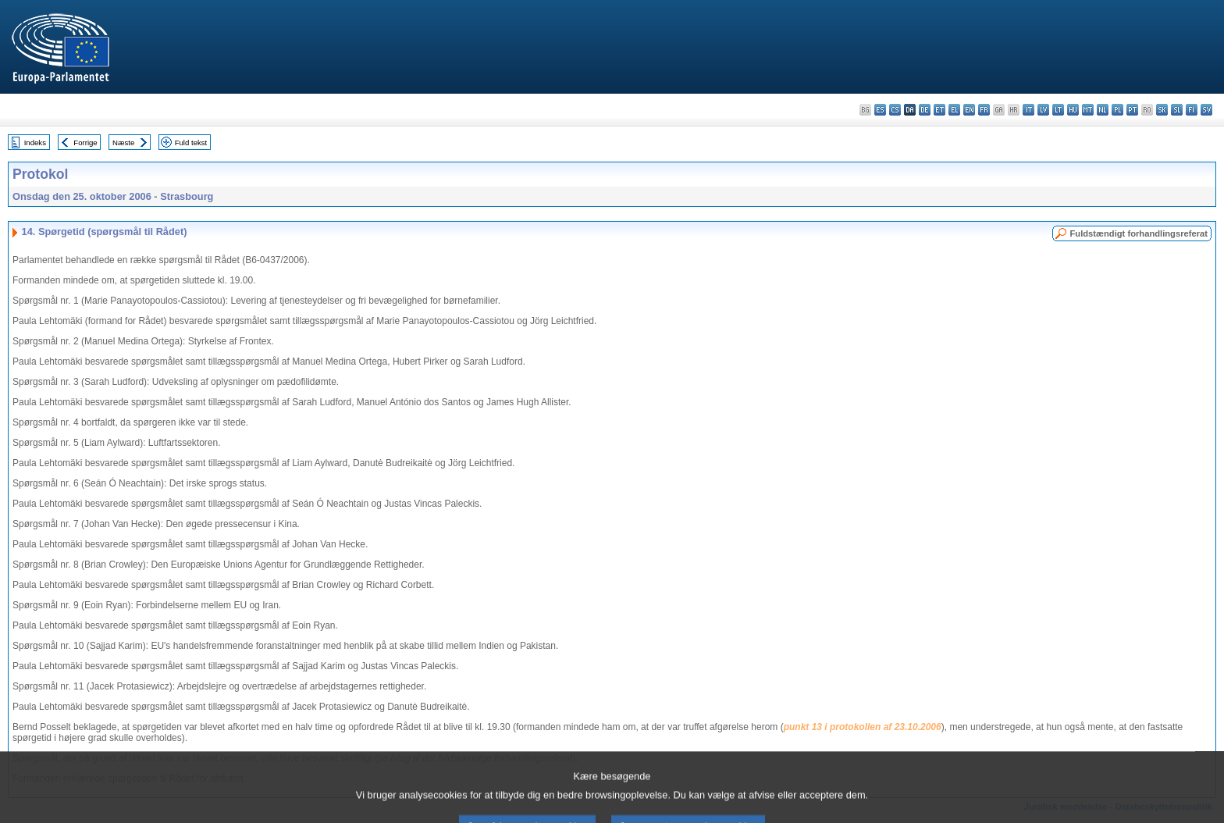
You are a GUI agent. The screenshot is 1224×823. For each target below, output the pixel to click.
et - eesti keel (939, 110)
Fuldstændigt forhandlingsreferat (1138, 233)
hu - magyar (1073, 110)
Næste (123, 142)
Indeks (35, 142)
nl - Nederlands (1102, 110)
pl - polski (1117, 110)
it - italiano (1028, 110)
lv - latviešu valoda (1043, 110)
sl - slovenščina (1177, 110)
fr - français (984, 110)
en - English (969, 110)
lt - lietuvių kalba (1058, 110)
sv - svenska (1206, 110)
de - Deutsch (924, 110)
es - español (880, 110)
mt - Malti (1088, 110)
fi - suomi (1191, 110)
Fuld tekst (191, 142)
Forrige (85, 142)
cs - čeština (895, 110)
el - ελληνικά (954, 110)
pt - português (1132, 110)
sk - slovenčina (1162, 110)
